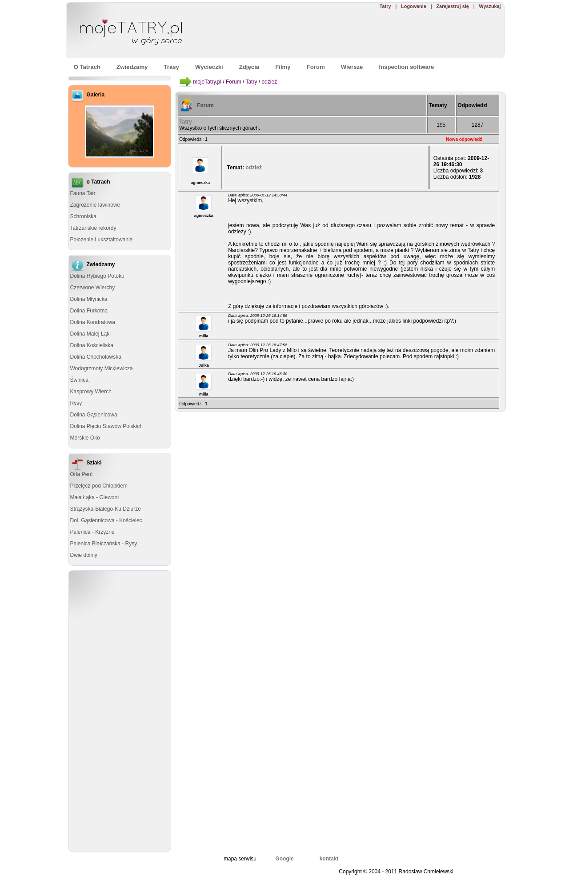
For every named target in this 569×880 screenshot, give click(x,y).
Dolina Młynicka (89, 299)
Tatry (385, 6)
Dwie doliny (83, 555)
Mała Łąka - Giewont (94, 497)
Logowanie (413, 6)
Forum (233, 82)
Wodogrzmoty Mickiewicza (101, 368)
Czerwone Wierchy (92, 287)
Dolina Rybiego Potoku (97, 276)
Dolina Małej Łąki (90, 334)
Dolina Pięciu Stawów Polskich (106, 426)
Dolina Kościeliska (91, 345)
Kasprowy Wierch (91, 391)
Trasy (171, 67)
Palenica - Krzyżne (92, 532)
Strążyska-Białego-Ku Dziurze (105, 509)
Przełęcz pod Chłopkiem (99, 486)
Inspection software (406, 67)
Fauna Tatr (83, 193)
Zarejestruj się (452, 6)
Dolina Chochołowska (95, 357)
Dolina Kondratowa (92, 322)
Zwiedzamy (132, 67)
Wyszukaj (490, 6)
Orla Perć (81, 474)
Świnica (79, 380)
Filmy (282, 67)
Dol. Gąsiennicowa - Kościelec (106, 520)
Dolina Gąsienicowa (93, 415)
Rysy (76, 403)
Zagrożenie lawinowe (95, 205)
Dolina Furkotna (89, 311)
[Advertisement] (375, 33)
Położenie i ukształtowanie (101, 239)
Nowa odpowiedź (464, 139)
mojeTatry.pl (207, 82)
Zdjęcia (249, 67)
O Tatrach (87, 67)
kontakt (329, 859)
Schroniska (83, 216)
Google (284, 859)
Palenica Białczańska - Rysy (103, 543)
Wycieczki (209, 67)
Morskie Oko (85, 438)
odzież (269, 82)
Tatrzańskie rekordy (93, 228)
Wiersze (352, 67)
